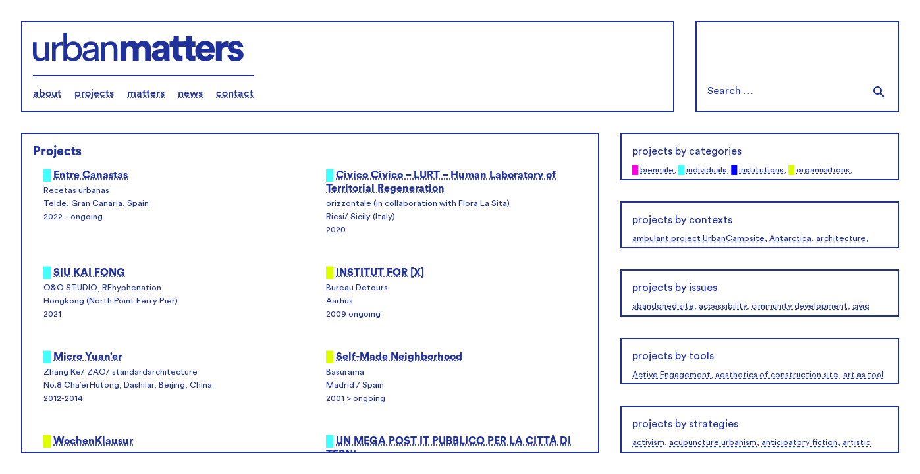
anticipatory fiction (799, 442)
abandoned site (663, 306)
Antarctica (790, 238)
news (190, 93)
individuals (706, 170)
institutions (761, 170)
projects (94, 93)
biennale (657, 170)
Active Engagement (671, 375)
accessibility (723, 306)
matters (146, 93)
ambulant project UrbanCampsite (698, 238)
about (47, 93)
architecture (841, 238)
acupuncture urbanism (713, 442)
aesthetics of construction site (776, 375)
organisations (823, 170)
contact (235, 93)
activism (648, 442)
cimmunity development (799, 306)
